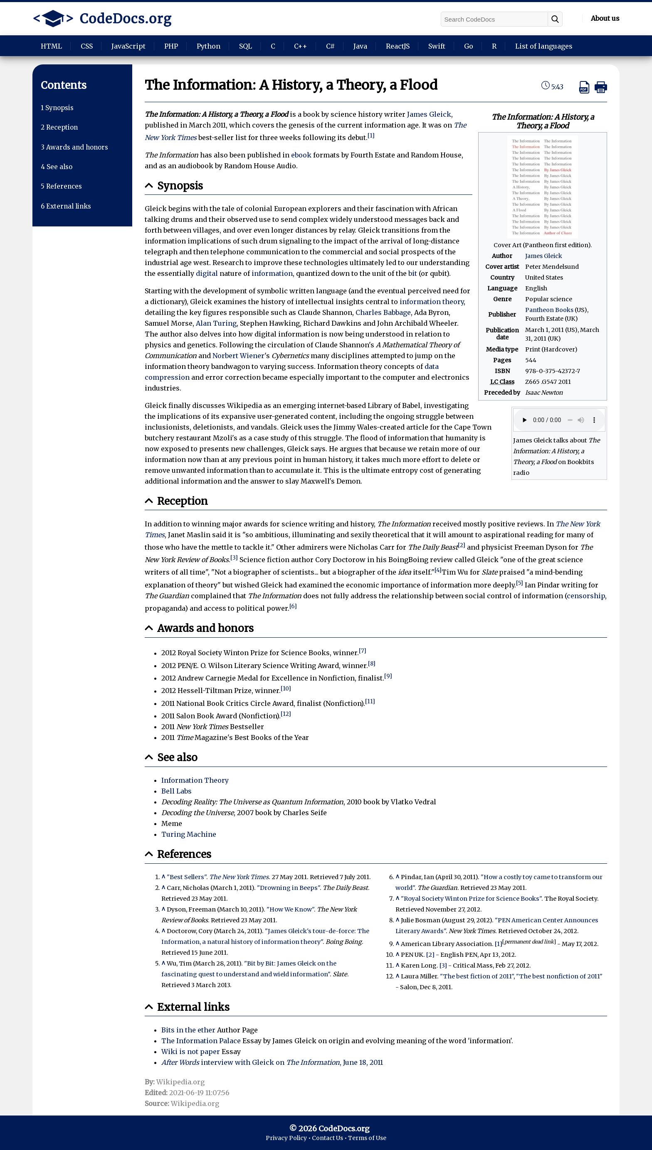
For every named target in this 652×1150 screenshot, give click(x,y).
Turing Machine (188, 834)
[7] (362, 650)
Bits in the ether (188, 1030)
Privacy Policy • (289, 1138)
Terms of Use (367, 1138)
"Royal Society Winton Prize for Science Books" (471, 898)
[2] (461, 545)
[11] (370, 701)
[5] (519, 583)
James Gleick (543, 256)
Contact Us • (330, 1138)
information (272, 273)
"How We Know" (290, 909)
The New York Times (239, 877)
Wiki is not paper (190, 1051)
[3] (234, 557)
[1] (371, 135)
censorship (586, 596)
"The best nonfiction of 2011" (559, 976)
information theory (432, 301)
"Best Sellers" (186, 877)
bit (412, 273)
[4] (438, 570)
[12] (286, 714)
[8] (371, 663)
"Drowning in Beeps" (288, 888)
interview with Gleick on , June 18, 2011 (272, 1062)
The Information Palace (201, 1041)
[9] (388, 676)
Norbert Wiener (238, 355)
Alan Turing (216, 323)
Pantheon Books (549, 310)
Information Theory (195, 780)
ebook (301, 155)
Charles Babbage (383, 312)
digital (207, 273)
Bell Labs (176, 791)
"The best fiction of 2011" (477, 976)
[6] (293, 606)
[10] (286, 688)
